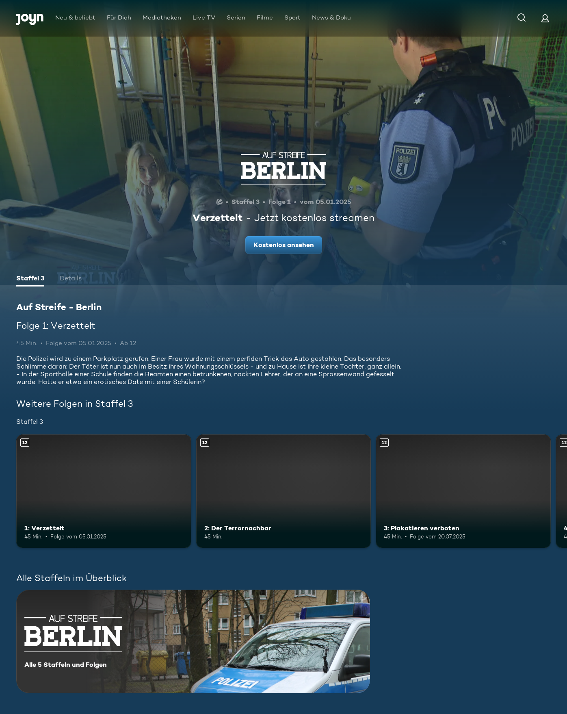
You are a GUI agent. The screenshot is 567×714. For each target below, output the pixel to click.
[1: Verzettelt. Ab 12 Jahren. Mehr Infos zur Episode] (103, 491)
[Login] (545, 18)
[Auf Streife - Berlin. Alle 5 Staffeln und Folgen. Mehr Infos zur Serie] (193, 641)
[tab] (30, 279)
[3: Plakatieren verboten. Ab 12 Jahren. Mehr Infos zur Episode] (463, 491)
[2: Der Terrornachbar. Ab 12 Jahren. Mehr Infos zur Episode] (283, 491)
